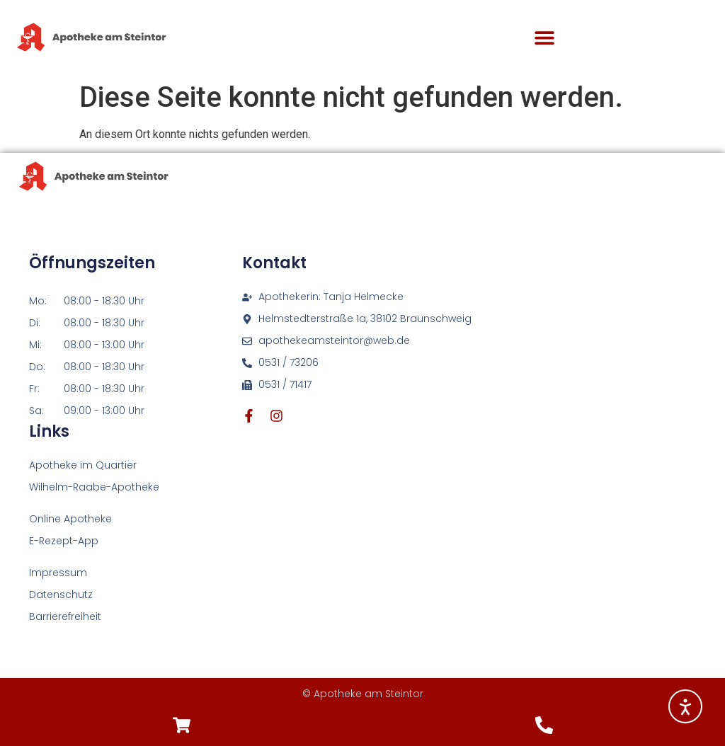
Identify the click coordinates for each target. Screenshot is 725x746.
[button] (545, 38)
